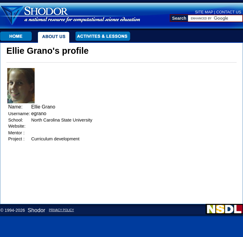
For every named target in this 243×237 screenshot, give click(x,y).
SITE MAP (204, 12)
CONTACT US (228, 12)
